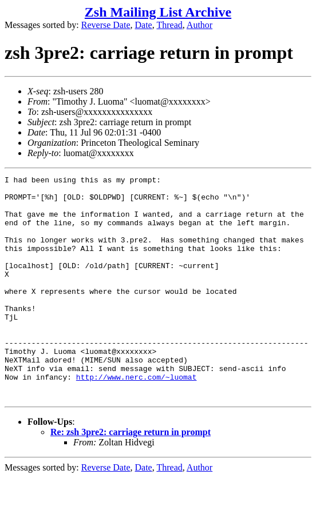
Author (199, 25)
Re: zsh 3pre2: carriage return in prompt (130, 476)
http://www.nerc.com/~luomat (136, 418)
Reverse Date (106, 25)
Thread (169, 25)
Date (143, 25)
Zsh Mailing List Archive (158, 12)
